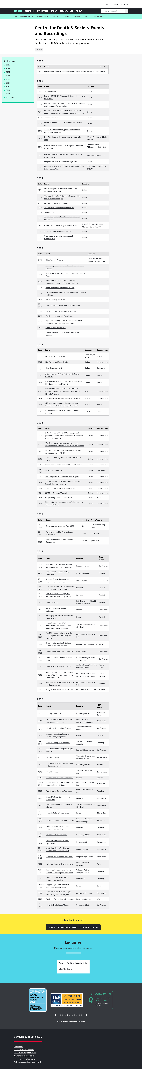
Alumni (126, 4)
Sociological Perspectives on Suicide (57, 231)
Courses (18, 11)
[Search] (126, 11)
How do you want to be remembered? (60, 820)
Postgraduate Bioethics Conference (59, 857)
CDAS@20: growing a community (56, 203)
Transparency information (25, 1059)
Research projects (43, 16)
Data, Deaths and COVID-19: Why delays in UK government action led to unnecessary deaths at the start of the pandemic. (64, 435)
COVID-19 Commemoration (56, 328)
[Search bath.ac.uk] (113, 11)
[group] (38, 1000)
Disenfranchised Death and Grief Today (60, 288)
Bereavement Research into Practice (59, 778)
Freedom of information (24, 1049)
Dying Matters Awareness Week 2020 (60, 526)
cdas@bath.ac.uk (66, 969)
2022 (8, 79)
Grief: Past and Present (54, 260)
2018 (8, 93)
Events (87, 16)
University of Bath (22, 4)
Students (116, 4)
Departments (66, 11)
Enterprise (42, 11)
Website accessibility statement (27, 1062)
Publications (57, 16)
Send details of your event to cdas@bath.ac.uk (73, 927)
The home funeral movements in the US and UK (63, 398)
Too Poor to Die (50, 91)
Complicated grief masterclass (57, 813)
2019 (8, 90)
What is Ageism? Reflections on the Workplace (62, 477)
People (67, 16)
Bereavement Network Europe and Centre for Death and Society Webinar (71, 72)
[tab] (60, 1015)
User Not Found (52, 772)
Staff (107, 4)
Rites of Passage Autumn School (58, 743)
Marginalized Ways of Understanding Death (60, 162)
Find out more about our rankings (71, 1022)
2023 (8, 75)
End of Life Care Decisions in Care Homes (61, 311)
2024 (8, 72)
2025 (8, 68)
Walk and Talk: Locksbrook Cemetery (60, 899)
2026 (8, 65)
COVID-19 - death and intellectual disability (61, 488)
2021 (8, 83)
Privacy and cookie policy (24, 1056)
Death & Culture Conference (56, 835)
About (79, 11)
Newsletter (77, 16)
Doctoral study (98, 16)
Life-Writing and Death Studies (56, 362)
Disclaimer (18, 1046)
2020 (8, 86)
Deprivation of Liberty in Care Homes (59, 316)
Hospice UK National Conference (58, 728)
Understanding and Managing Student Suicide (61, 225)
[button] (55, 1015)
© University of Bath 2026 (28, 1036)
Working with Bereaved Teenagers (59, 791)
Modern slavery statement (25, 1053)
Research (29, 11)
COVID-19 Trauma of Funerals (56, 493)
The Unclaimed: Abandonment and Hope (59, 208)
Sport (54, 11)
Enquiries (10, 97)
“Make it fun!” (49, 212)
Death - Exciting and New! (55, 299)
